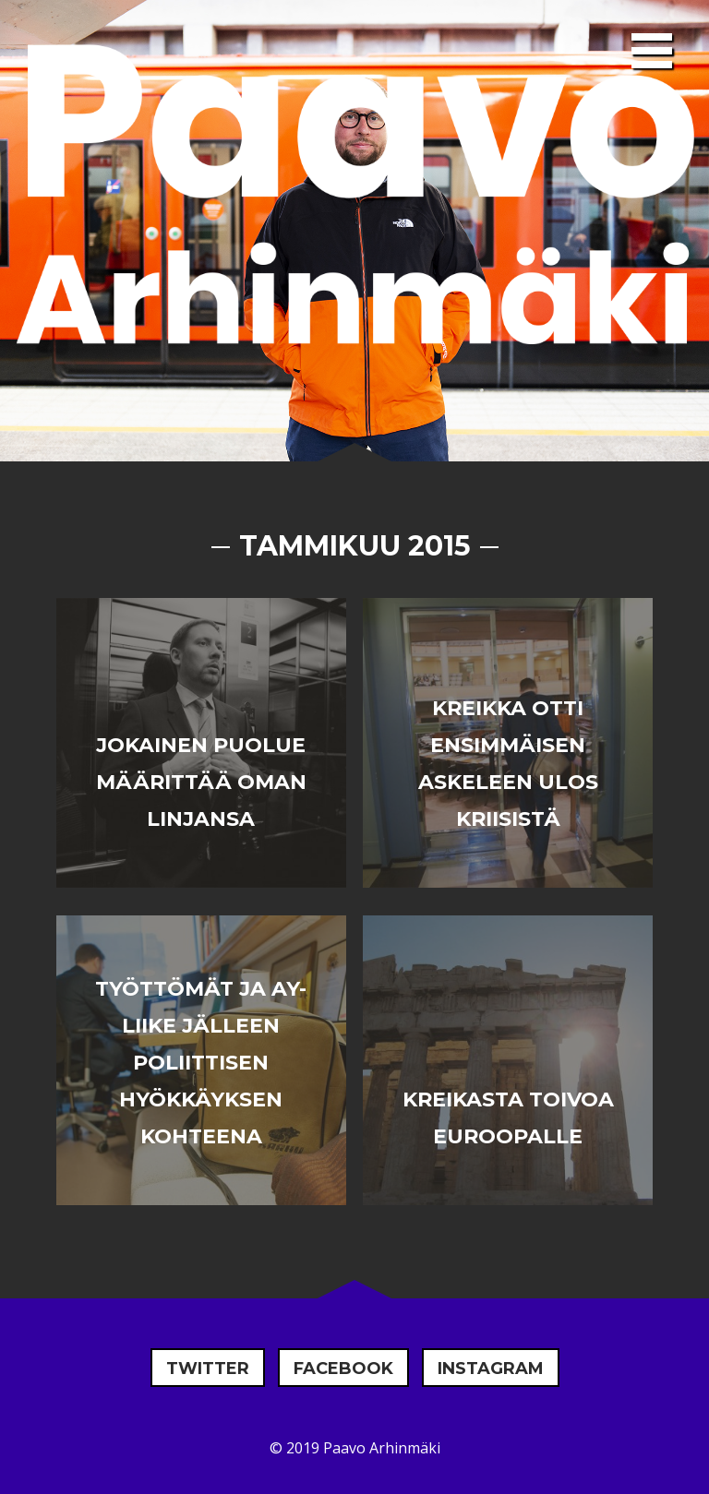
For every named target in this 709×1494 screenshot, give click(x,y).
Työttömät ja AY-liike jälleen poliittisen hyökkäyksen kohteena (200, 1062)
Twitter (207, 1368)
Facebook (343, 1368)
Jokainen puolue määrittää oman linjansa (201, 782)
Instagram (491, 1368)
